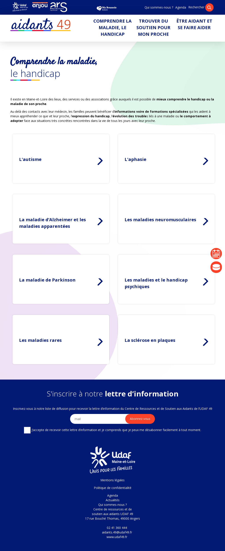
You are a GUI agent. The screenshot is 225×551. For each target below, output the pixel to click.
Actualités (113, 500)
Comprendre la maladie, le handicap (112, 27)
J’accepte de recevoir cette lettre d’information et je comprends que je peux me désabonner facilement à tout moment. (112, 430)
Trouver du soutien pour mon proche (153, 27)
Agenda (180, 7)
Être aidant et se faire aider (194, 24)
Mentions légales (112, 480)
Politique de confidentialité (112, 488)
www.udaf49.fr (117, 537)
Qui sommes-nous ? (159, 7)
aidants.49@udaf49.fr (117, 532)
